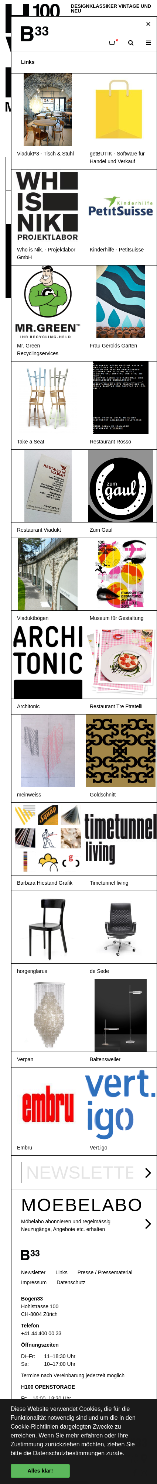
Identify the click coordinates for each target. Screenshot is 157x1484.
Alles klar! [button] (40, 1471)
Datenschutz (71, 1282)
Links (61, 1272)
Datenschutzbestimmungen (69, 1453)
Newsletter (33, 1272)
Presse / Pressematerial (105, 1272)
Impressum (34, 1282)
